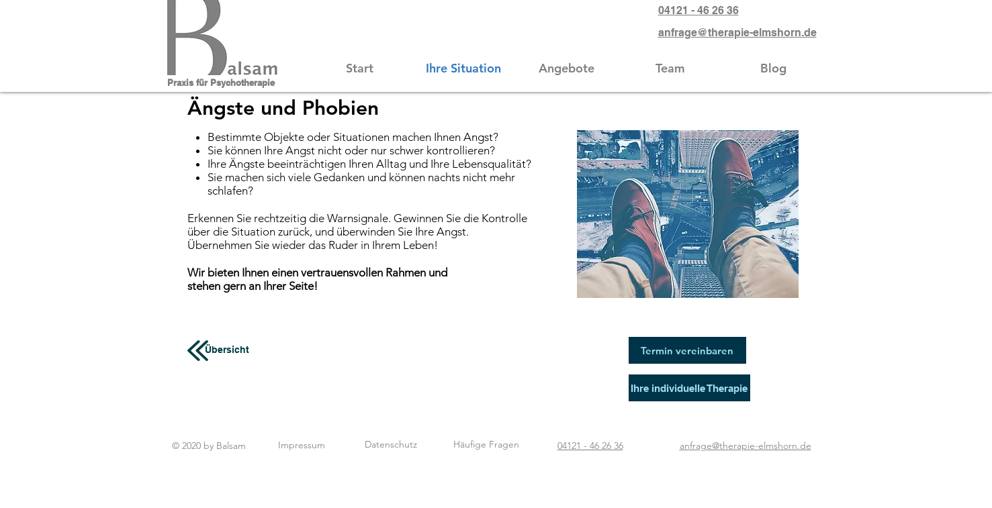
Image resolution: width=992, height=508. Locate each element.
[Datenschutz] (391, 444)
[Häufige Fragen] (486, 444)
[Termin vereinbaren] (687, 350)
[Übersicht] (227, 350)
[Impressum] (302, 445)
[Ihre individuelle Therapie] (689, 387)
